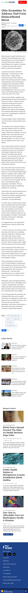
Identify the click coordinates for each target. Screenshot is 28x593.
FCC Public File (6, 570)
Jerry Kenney (6, 483)
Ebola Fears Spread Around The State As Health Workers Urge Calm (13, 431)
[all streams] (26, 591)
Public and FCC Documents (9, 564)
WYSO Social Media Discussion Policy (12, 580)
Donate (23, 2)
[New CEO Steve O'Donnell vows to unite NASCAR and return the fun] (6, 346)
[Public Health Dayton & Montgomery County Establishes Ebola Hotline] (13, 458)
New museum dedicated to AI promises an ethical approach (19, 358)
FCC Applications (7, 573)
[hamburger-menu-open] (2, 2)
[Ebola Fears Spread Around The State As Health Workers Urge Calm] (13, 416)
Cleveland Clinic (11, 325)
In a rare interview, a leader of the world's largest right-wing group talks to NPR (19, 383)
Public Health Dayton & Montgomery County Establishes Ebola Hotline (14, 474)
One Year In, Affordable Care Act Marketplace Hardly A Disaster (13, 516)
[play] (2, 591)
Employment (6, 560)
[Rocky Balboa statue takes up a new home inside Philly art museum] (6, 393)
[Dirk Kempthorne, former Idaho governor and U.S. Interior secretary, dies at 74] (6, 369)
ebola (8, 319)
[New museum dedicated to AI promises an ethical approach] (6, 357)
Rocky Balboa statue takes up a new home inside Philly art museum (19, 394)
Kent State (9, 322)
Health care (17, 319)
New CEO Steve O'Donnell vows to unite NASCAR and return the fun (19, 347)
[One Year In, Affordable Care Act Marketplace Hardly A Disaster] (13, 501)
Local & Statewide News (13, 315)
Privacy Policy (6, 567)
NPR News (14, 343)
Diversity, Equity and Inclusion (10, 576)
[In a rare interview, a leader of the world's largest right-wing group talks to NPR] (6, 382)
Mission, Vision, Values (8, 583)
